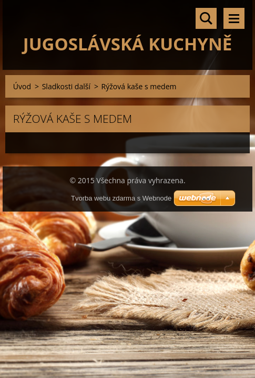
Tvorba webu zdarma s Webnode (121, 198)
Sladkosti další (66, 86)
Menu (233, 18)
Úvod (22, 86)
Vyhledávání (206, 18)
